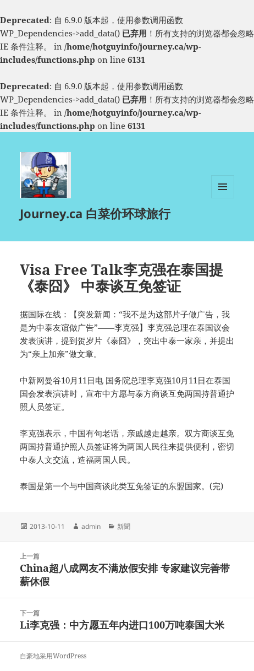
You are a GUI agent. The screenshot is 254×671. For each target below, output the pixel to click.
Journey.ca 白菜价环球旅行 (95, 213)
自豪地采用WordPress (53, 656)
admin (91, 526)
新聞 (123, 526)
